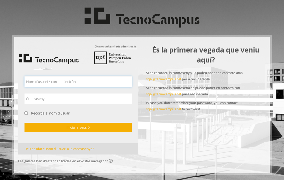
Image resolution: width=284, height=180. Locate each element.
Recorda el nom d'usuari (50, 113)
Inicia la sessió (78, 127)
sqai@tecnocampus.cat (163, 79)
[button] (111, 161)
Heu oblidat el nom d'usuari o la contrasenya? (59, 148)
